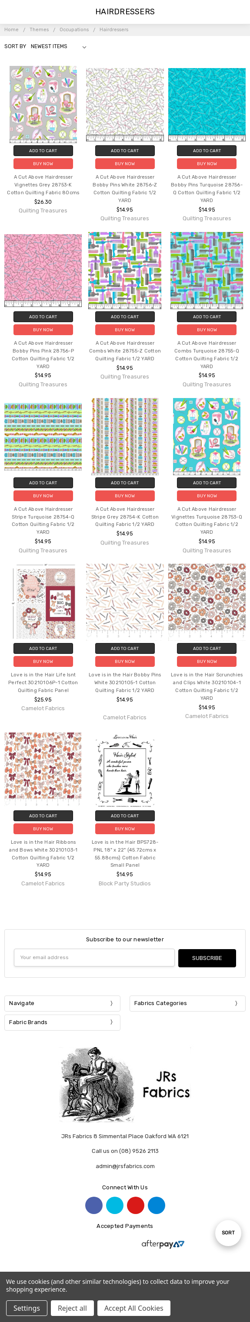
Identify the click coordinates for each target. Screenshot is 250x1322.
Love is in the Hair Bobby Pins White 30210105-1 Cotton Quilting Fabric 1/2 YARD (125, 682)
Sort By (15, 46)
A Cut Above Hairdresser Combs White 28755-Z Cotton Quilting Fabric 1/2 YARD (125, 351)
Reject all (72, 1308)
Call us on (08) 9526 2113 (125, 1150)
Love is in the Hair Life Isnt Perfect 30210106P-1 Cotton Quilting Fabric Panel (43, 682)
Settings (26, 1308)
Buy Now (43, 163)
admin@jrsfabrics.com (125, 1165)
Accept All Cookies (133, 1308)
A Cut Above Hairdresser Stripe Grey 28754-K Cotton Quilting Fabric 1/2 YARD (125, 517)
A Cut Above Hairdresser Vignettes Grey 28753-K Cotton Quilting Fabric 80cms (43, 185)
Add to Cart (43, 150)
